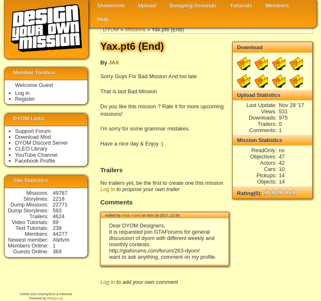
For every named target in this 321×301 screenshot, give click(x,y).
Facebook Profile (35, 161)
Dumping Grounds (193, 6)
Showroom (111, 6)
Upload (147, 6)
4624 (58, 216)
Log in (107, 189)
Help (103, 19)
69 (56, 222)
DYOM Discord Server (41, 143)
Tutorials (241, 6)
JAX (114, 62)
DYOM (111, 29)
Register (25, 99)
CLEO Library (31, 148)
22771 (60, 205)
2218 (58, 199)
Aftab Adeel (131, 215)
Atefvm (61, 240)
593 (57, 210)
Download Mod (33, 137)
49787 (60, 193)
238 (57, 228)
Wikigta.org (55, 298)
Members (277, 6)
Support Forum (33, 131)
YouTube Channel (36, 155)
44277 (60, 234)
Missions (135, 29)
